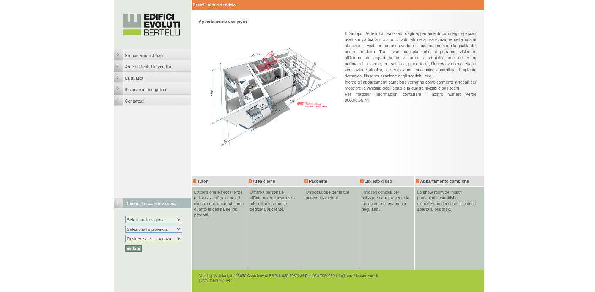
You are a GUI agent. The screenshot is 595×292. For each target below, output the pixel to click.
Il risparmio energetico (145, 89)
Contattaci (134, 101)
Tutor (202, 181)
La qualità (134, 78)
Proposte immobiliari (144, 55)
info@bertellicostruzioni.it (357, 276)
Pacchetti (318, 181)
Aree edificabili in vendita (148, 67)
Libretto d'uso (378, 181)
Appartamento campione (444, 181)
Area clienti (264, 181)
